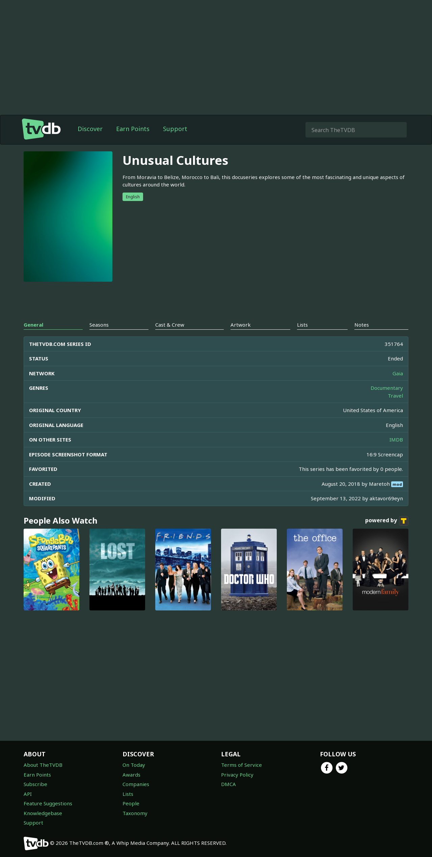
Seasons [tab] (99, 324)
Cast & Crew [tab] (169, 324)
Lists (128, 793)
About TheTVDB (43, 764)
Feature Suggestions (48, 803)
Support (175, 129)
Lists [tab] (302, 324)
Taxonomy (135, 813)
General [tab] (33, 324)
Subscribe (35, 784)
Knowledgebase (43, 813)
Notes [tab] (361, 324)
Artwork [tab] (241, 324)
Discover (90, 129)
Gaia (398, 373)
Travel (395, 395)
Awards (131, 774)
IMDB (396, 439)
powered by (386, 521)
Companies (136, 784)
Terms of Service (241, 764)
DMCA (228, 784)
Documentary (387, 387)
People (131, 803)
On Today (134, 764)
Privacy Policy (237, 774)
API (28, 793)
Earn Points (133, 129)
